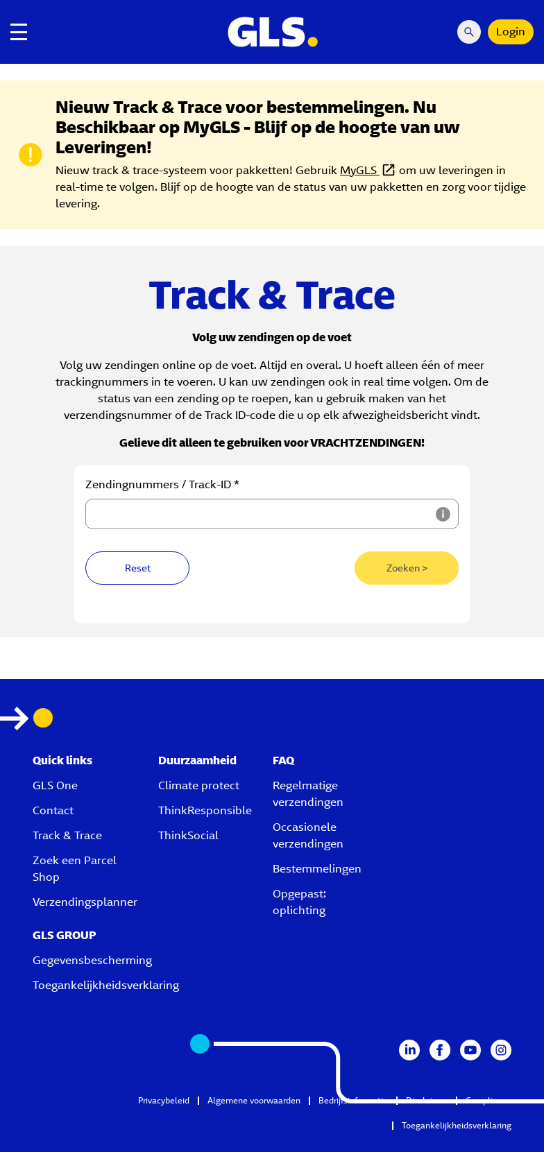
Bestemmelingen (317, 868)
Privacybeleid (163, 1100)
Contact (53, 810)
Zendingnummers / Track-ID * (162, 484)
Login (510, 31)
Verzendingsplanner (85, 902)
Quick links (62, 760)
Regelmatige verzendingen (308, 793)
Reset (138, 568)
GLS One (55, 785)
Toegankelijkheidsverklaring (106, 985)
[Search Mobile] (469, 32)
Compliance (488, 1100)
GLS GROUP (64, 935)
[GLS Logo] (272, 32)
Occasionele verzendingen (308, 835)
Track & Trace (67, 835)
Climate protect (198, 785)
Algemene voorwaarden (253, 1100)
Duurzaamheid (197, 760)
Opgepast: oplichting (299, 902)
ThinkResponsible (205, 810)
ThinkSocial (188, 835)
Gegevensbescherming (92, 960)
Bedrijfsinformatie (353, 1100)
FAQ (283, 760)
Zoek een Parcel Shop (75, 868)
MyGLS (360, 170)
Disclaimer (427, 1100)
